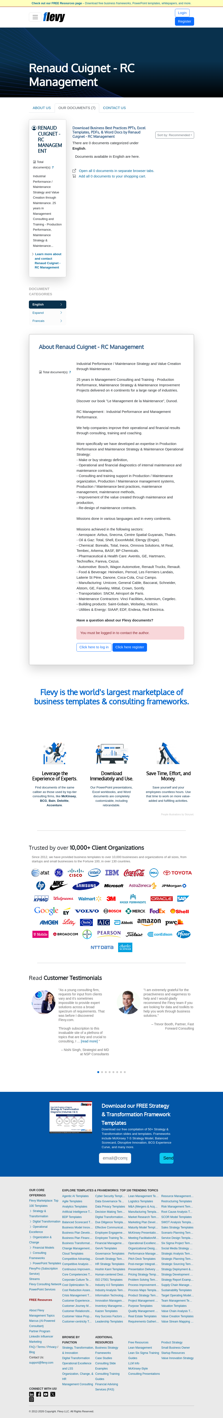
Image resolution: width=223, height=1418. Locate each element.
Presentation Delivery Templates (143, 1269)
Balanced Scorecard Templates (77, 1222)
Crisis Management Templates (77, 1295)
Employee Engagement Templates (110, 1232)
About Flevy (36, 1310)
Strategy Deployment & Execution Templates (177, 1269)
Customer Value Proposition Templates (77, 1316)
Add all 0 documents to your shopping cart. (112, 176)
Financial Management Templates (110, 1243)
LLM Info (133, 1363)
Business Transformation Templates (77, 1243)
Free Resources (138, 1342)
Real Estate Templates (142, 1316)
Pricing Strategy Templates (143, 1274)
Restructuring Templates (176, 1201)
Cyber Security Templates (110, 1196)
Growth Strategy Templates (110, 1258)
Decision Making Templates (110, 1211)
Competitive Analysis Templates (77, 1264)
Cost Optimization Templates (77, 1285)
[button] (98, 1072)
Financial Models (41, 1247)
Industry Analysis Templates (110, 1290)
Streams (34, 1279)
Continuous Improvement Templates (77, 1269)
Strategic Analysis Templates (177, 1253)
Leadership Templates (109, 1321)
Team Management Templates (177, 1300)
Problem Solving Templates (143, 1279)
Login (182, 13)
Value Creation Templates (177, 1316)
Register (184, 21)
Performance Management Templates (143, 1253)
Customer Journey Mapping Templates (77, 1306)
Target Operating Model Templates (177, 1295)
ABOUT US (42, 108)
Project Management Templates (143, 1300)
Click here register (130, 647)
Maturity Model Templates (143, 1227)
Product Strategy (171, 1342)
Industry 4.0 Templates (109, 1285)
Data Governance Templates (110, 1201)
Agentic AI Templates (75, 1196)
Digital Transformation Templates (110, 1217)
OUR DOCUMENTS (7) (77, 108)
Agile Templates (72, 1201)
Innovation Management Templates (110, 1300)
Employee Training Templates (110, 1238)
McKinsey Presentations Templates (143, 1232)
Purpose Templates (140, 1306)
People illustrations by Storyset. (177, 814)
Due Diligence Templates (110, 1222)
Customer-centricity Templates (77, 1321)
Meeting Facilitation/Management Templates (143, 1238)
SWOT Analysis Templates (177, 1222)
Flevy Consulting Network (45, 1284)
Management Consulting (77, 1384)
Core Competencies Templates (77, 1274)
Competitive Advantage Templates (77, 1258)
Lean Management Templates (143, 1196)
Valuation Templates (174, 1306)
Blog (32, 1352)
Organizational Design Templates (143, 1248)
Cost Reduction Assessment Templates (77, 1290)
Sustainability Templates (176, 1290)
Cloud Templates (72, 1253)
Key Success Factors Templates (110, 1316)
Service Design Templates (177, 1238)
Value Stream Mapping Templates (177, 1321)
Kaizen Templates (106, 1311)
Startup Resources (173, 1353)
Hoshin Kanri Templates (110, 1269)
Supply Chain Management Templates (177, 1285)
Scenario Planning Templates (177, 1232)
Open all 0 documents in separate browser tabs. (117, 171)
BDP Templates (72, 1217)
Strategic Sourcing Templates (177, 1264)
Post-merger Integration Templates (143, 1264)
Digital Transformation (44, 1221)
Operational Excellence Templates (143, 1243)
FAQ (32, 1347)
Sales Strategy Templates (177, 1227)
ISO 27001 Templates (108, 1279)
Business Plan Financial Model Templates (77, 1238)
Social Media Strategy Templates (177, 1248)
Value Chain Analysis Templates (177, 1311)
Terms (41, 1347)
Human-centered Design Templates (110, 1274)
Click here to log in (94, 647)
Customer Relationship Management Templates (77, 1311)
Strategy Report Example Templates (177, 1279)
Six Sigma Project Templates (177, 1243)
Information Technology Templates (110, 1295)
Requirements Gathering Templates (143, 1321)
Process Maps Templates (143, 1290)
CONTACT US (114, 108)
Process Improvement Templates (143, 1285)
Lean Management (140, 1347)
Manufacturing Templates (143, 1211)
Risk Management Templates (177, 1206)
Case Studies (103, 1358)
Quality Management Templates (143, 1311)
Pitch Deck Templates (142, 1258)
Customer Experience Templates (77, 1300)
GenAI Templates (106, 1248)
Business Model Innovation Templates (77, 1227)
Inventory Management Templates (110, 1306)
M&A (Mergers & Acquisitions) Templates (143, 1206)
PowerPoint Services (42, 1289)
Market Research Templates (143, 1217)
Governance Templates (109, 1253)
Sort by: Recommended (173, 135)
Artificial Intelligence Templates (77, 1211)
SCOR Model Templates (176, 1217)
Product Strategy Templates (143, 1295)
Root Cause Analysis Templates (177, 1211)
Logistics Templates (140, 1201)
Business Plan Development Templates (77, 1232)
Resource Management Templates (177, 1196)
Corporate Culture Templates (77, 1279)
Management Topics (41, 1315)
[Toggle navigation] (35, 17)
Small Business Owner (175, 1347)
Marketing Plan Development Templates (143, 1222)
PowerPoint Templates (45, 1263)
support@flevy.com (41, 1362)
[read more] (89, 1041)
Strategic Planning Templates (177, 1258)
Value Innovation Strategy (177, 1358)
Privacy (52, 1347)
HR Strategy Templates (109, 1264)
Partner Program (39, 1331)
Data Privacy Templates (110, 1206)
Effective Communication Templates (110, 1227)
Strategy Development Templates (177, 1274)
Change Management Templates (77, 1248)
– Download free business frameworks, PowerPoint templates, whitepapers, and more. (111, 3)
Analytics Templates (74, 1206)
